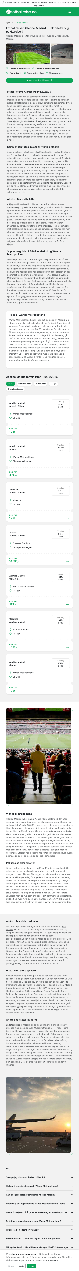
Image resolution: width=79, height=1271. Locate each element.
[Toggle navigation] (70, 12)
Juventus (57, 945)
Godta (31, 1266)
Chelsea (45, 945)
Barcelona (11, 954)
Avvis (21, 1266)
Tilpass (11, 1266)
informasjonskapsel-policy (47, 1260)
